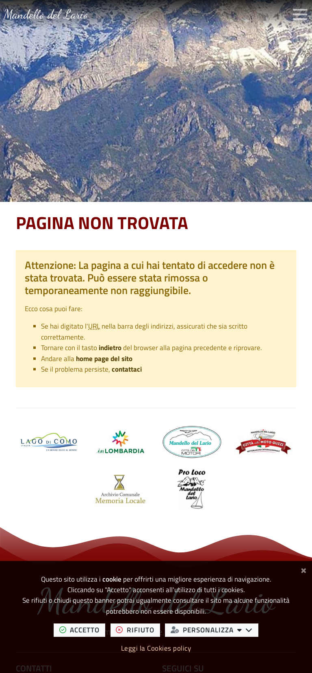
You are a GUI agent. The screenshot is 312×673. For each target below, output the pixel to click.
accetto (82, 629)
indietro (110, 347)
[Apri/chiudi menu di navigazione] (300, 14)
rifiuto (138, 629)
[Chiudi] (304, 569)
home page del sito (104, 358)
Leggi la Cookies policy (156, 648)
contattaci (127, 369)
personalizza (214, 629)
